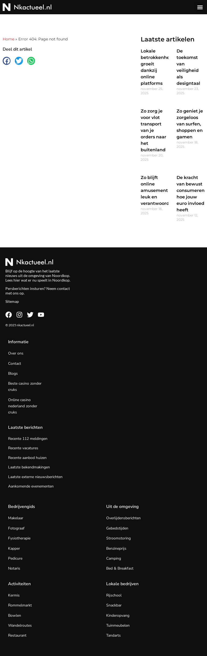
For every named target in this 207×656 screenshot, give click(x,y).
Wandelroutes (20, 625)
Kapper (14, 548)
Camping (113, 558)
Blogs (13, 373)
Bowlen (14, 615)
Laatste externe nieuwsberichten (35, 476)
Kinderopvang (117, 615)
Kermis (14, 595)
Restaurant (17, 635)
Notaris (14, 568)
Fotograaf (16, 528)
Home (8, 39)
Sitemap (12, 301)
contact (63, 288)
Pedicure (15, 558)
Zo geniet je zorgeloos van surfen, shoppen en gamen (190, 123)
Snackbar (114, 605)
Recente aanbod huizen (27, 457)
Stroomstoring (118, 538)
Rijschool (114, 595)
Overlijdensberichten (123, 518)
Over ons (15, 353)
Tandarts (113, 635)
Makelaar (15, 518)
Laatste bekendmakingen (29, 467)
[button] (199, 7)
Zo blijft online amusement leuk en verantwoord (155, 190)
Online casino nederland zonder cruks (22, 406)
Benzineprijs (116, 548)
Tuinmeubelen (118, 625)
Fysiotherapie (19, 538)
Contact (14, 363)
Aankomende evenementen (31, 486)
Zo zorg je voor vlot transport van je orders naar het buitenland (153, 130)
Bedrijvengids (21, 507)
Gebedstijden (117, 528)
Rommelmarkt (20, 605)
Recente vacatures (23, 448)
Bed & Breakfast (119, 568)
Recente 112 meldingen (27, 438)
